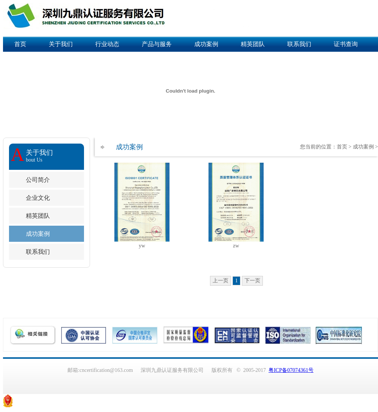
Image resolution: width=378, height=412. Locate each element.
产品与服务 (157, 44)
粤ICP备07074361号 (291, 370)
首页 (20, 44)
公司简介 (38, 180)
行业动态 (107, 44)
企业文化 (38, 198)
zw (236, 246)
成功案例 (206, 44)
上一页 (220, 280)
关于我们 (61, 44)
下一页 (252, 280)
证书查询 (346, 44)
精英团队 (253, 44)
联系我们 (299, 44)
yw (142, 246)
